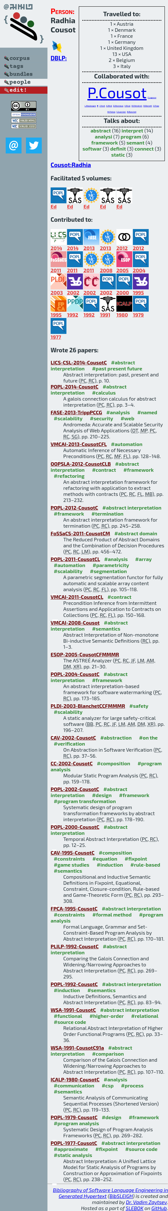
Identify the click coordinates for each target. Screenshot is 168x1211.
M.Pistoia (111, 112)
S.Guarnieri (121, 112)
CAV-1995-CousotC (73, 852)
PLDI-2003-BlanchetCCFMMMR (88, 706)
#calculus (104, 392)
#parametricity (111, 565)
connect (143, 148)
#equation (104, 859)
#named (147, 412)
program (131, 136)
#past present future (117, 368)
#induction (110, 865)
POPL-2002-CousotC (75, 789)
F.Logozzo (152, 97)
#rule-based (145, 865)
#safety (138, 706)
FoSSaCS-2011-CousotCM (80, 533)
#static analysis (73, 1155)
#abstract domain (135, 533)
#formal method (112, 914)
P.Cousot (116, 92)
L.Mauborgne (90, 106)
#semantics (106, 629)
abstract (100, 130)
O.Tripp (156, 106)
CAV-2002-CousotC (73, 737)
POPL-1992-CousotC (74, 984)
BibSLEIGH (121, 1196)
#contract (104, 470)
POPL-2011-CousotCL (75, 559)
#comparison (108, 1054)
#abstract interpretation (132, 507)
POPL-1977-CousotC (74, 1143)
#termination (107, 514)
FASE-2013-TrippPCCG (76, 412)
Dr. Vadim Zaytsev (146, 1202)
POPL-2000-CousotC (75, 827)
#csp (108, 1085)
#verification (69, 744)
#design (102, 795)
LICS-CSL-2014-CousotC (79, 362)
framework (104, 142)
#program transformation (85, 801)
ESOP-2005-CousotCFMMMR (85, 654)
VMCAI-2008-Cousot (75, 622)
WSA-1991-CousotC (73, 1010)
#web (127, 418)
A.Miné (109, 106)
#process (132, 1085)
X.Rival (127, 106)
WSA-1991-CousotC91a (77, 1048)
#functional (68, 1016)
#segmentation (108, 571)
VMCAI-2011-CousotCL (77, 597)
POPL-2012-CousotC (74, 507)
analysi (103, 136)
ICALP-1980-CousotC (75, 1079)
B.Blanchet (131, 112)
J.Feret (102, 106)
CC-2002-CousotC (72, 763)
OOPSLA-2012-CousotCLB (81, 464)
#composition (113, 763)
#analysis (118, 412)
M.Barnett (147, 106)
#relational (145, 1016)
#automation (126, 444)
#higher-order (107, 1016)
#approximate (71, 1149)
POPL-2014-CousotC (74, 386)
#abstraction (116, 737)
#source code (70, 1022)
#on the (148, 737)
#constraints (69, 859)
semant (136, 142)
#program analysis (76, 1123)
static (118, 155)
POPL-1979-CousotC (74, 1117)
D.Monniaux (118, 106)
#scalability (68, 418)
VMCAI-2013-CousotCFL (79, 444)
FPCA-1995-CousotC (74, 908)
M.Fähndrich (137, 106)
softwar (92, 148)
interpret (132, 130)
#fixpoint (136, 859)
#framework (138, 470)
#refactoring (69, 476)
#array (143, 559)
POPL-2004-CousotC (75, 674)
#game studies (71, 865)
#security (101, 418)
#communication (74, 1085)
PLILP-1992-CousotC (75, 946)
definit (118, 148)
